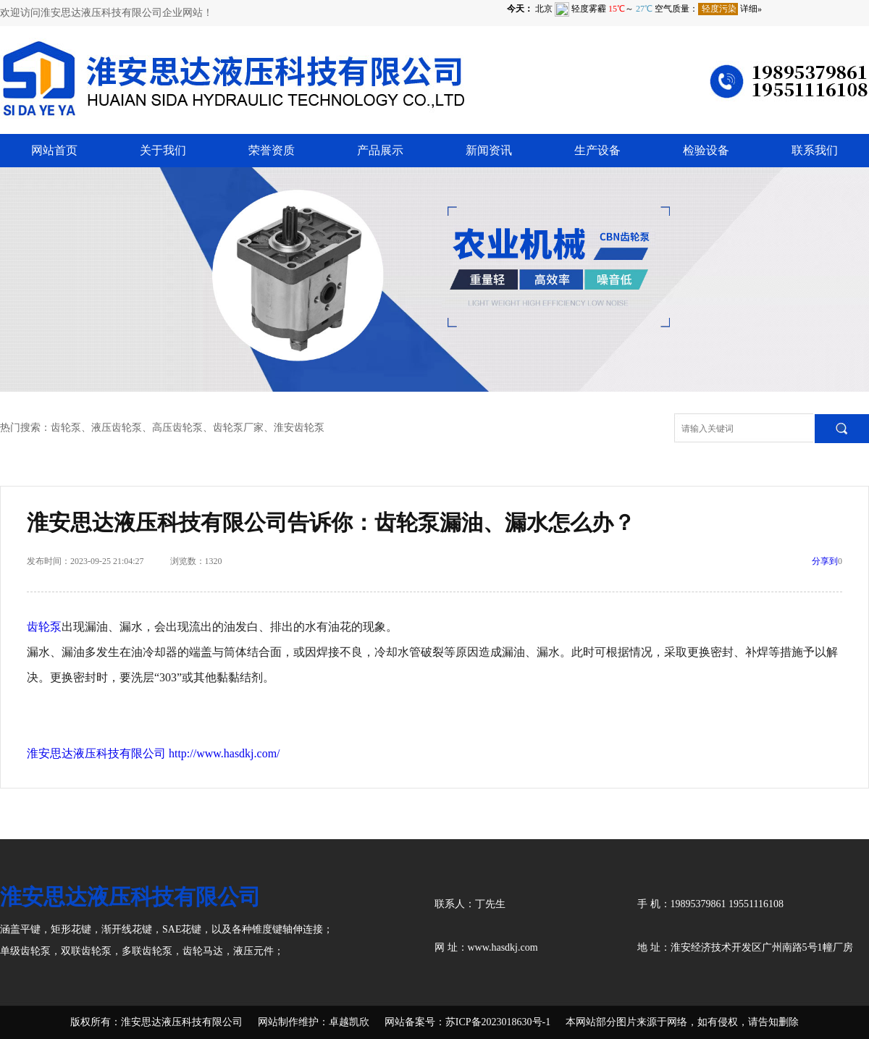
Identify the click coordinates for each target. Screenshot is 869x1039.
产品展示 (380, 150)
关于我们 (163, 150)
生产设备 (597, 150)
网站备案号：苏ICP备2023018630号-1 (467, 1022)
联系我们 (815, 150)
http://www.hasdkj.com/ (224, 753)
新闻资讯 (489, 150)
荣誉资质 (271, 150)
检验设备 (706, 150)
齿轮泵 (44, 627)
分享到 (825, 561)
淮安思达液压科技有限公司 (96, 753)
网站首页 (54, 150)
